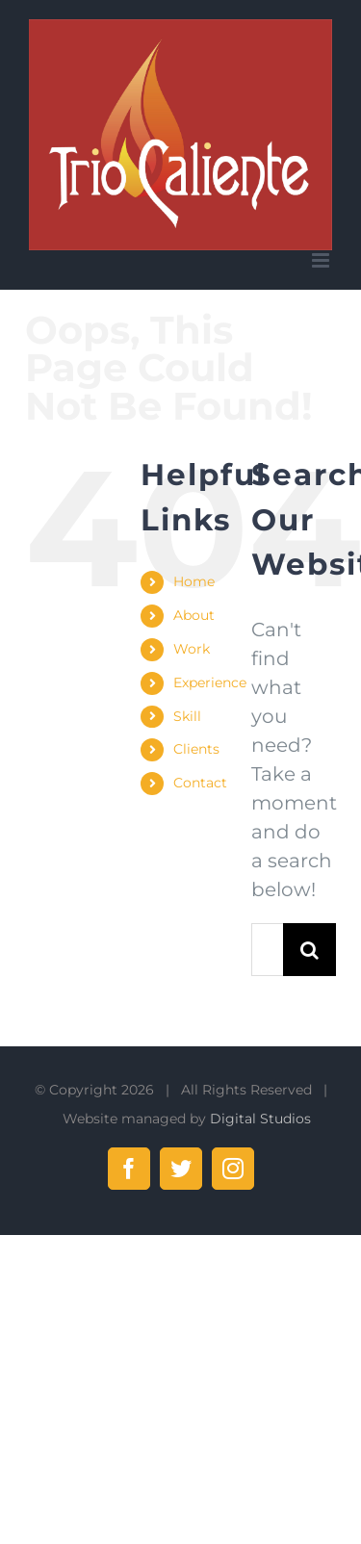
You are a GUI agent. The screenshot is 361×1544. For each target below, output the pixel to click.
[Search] (309, 949)
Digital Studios (260, 1118)
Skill (187, 716)
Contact (200, 782)
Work (191, 648)
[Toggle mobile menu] (322, 260)
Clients (196, 749)
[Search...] (266, 949)
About (194, 615)
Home (194, 581)
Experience (209, 682)
